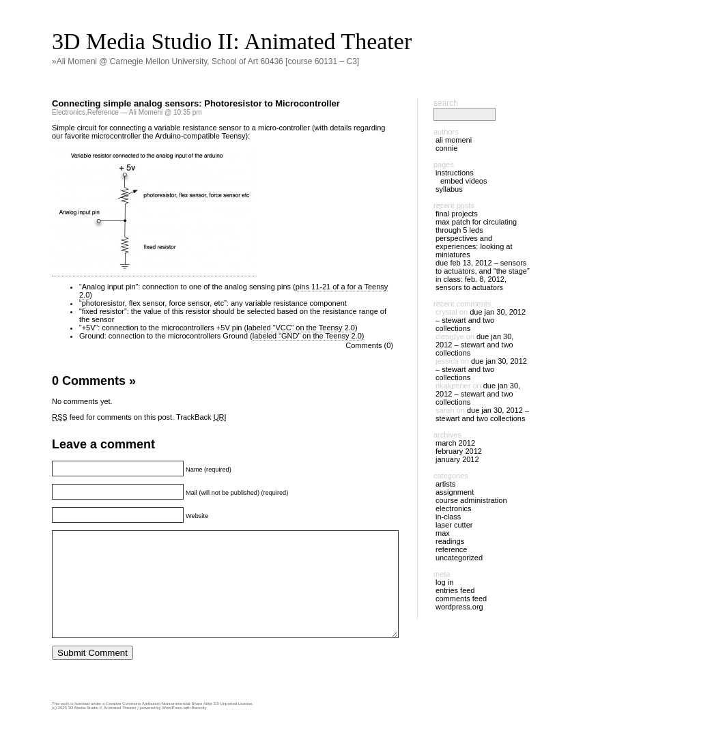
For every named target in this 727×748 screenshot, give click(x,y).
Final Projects (457, 214)
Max (443, 533)
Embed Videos (463, 181)
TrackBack (201, 417)
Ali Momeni (454, 140)
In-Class (448, 517)
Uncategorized (459, 557)
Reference (103, 112)
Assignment (455, 492)
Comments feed (461, 598)
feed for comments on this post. (113, 417)
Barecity (199, 728)
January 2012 (457, 459)
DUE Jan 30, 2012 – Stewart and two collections (481, 320)
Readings (450, 541)
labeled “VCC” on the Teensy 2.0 (300, 327)
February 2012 (459, 451)
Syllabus (449, 189)
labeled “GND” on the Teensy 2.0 (307, 336)
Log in (444, 582)
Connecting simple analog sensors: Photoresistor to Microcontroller (196, 103)
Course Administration (471, 500)
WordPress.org (459, 607)
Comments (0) (369, 345)
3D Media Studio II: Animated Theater (232, 41)
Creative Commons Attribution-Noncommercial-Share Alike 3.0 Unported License (179, 724)
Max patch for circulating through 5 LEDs (476, 226)
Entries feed (455, 590)
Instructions (455, 173)
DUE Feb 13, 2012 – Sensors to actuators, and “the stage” (483, 267)
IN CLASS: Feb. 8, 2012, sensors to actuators (471, 283)
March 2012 (455, 443)
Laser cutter (454, 525)
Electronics (68, 112)
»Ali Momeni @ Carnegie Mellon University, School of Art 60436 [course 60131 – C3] (205, 61)
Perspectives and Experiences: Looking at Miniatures (474, 246)
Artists (445, 484)
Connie (446, 148)
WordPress (172, 728)
